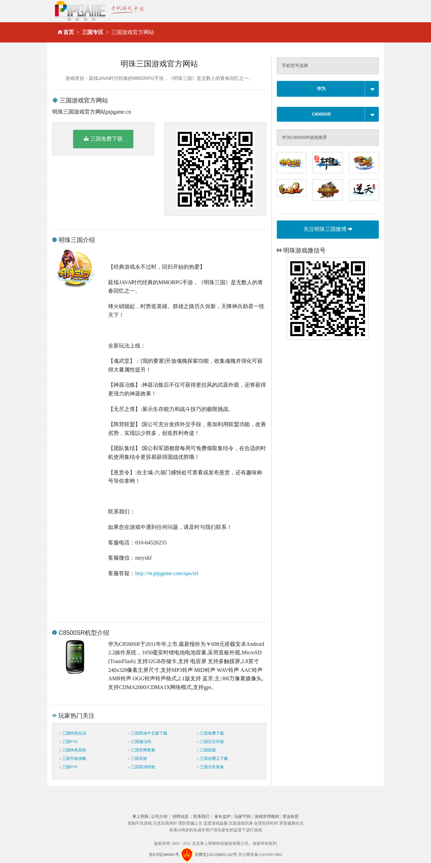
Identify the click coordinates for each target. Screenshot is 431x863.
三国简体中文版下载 (147, 733)
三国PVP (68, 767)
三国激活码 (139, 741)
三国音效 (137, 758)
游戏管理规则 (267, 816)
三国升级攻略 (72, 758)
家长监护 (222, 816)
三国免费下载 (103, 138)
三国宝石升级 (210, 741)
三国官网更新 (141, 750)
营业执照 (291, 816)
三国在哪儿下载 (212, 758)
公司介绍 (159, 816)
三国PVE (68, 741)
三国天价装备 (210, 767)
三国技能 (206, 750)
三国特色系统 (72, 750)
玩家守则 (242, 816)
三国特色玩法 (72, 733)
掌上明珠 (140, 816)
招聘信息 (180, 816)
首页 (68, 32)
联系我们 (201, 816)
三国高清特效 (141, 767)
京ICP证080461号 (164, 854)
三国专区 (92, 32)
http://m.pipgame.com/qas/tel (166, 573)
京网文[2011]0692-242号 (216, 854)
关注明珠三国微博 (327, 229)
